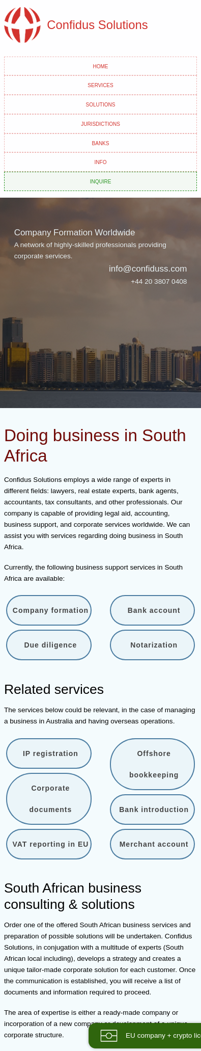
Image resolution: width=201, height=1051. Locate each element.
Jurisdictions (100, 123)
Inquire (100, 181)
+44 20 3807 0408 (159, 281)
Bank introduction (154, 809)
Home (100, 66)
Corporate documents (51, 799)
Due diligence (50, 645)
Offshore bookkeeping (154, 764)
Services (100, 84)
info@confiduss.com (148, 269)
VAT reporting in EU (50, 844)
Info (101, 161)
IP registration (50, 753)
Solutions (101, 104)
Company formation (51, 610)
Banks (100, 143)
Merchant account (154, 844)
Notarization (154, 645)
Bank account (154, 610)
